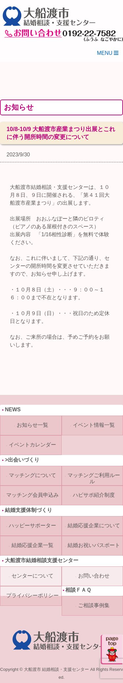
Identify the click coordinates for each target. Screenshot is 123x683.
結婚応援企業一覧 (32, 545)
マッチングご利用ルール (94, 478)
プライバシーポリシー (32, 595)
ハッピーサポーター (32, 525)
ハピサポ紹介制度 (94, 495)
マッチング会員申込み (32, 495)
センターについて (32, 576)
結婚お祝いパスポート (94, 545)
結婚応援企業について (94, 525)
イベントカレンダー (32, 444)
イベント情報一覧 (94, 425)
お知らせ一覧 (32, 425)
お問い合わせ (94, 576)
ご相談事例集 (94, 605)
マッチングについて (32, 475)
